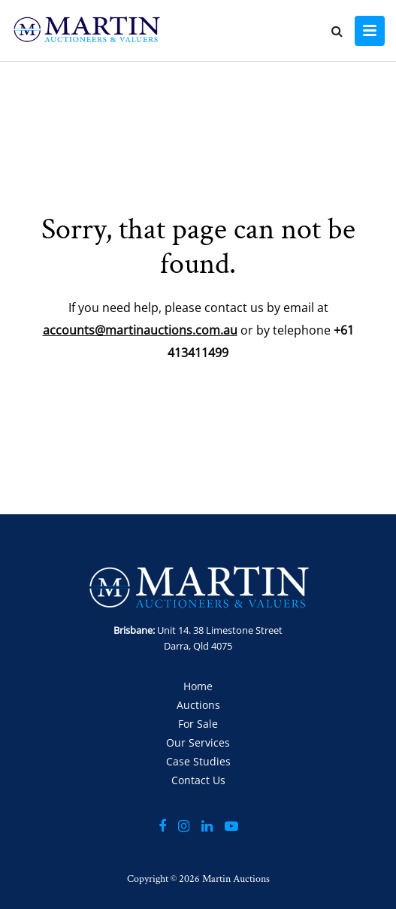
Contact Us (198, 780)
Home (198, 686)
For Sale (198, 724)
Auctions (198, 705)
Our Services (198, 742)
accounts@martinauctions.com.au (140, 330)
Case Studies (198, 761)
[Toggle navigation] (370, 31)
